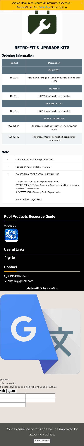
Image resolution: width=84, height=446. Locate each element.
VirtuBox (45, 7)
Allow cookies (42, 440)
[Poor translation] (11, 391)
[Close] (81, 3)
